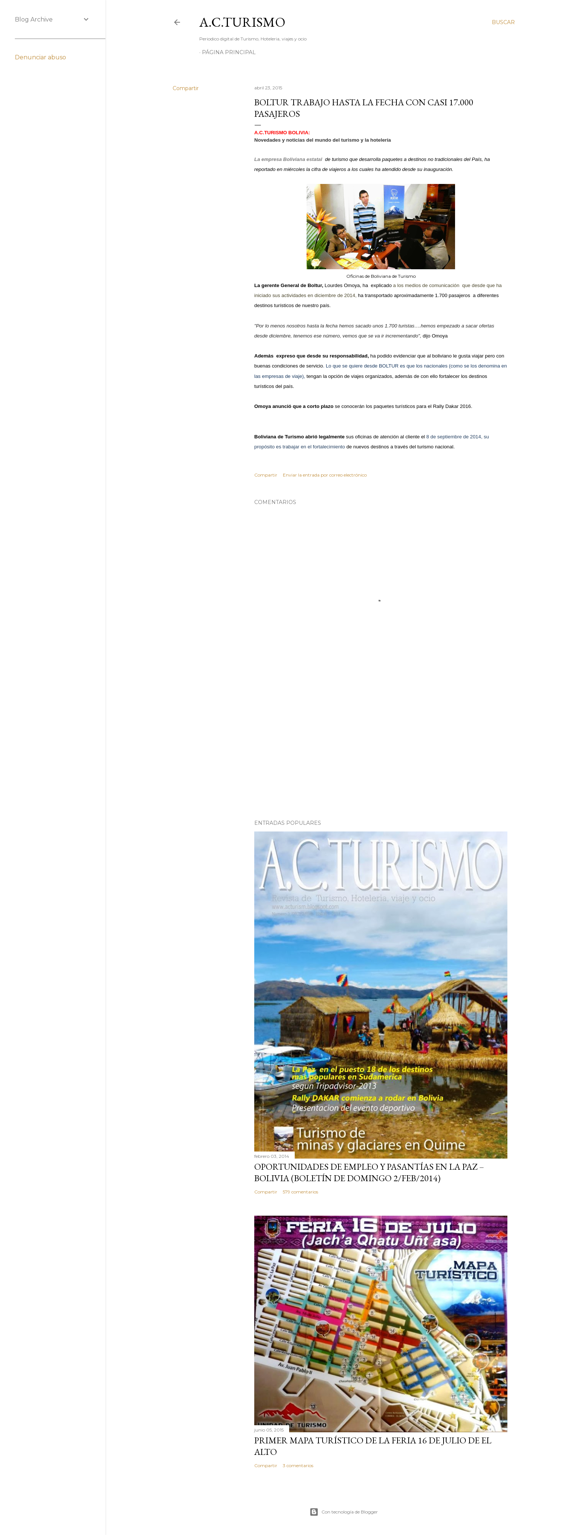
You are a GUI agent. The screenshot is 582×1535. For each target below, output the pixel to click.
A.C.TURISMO (242, 22)
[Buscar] (503, 22)
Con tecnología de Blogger (344, 1512)
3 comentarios (298, 1465)
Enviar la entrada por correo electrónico (325, 475)
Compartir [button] (186, 88)
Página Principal (229, 52)
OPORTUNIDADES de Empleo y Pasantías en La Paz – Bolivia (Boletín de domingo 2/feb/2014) (369, 1172)
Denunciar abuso (40, 57)
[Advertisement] (380, 749)
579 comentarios (300, 1192)
